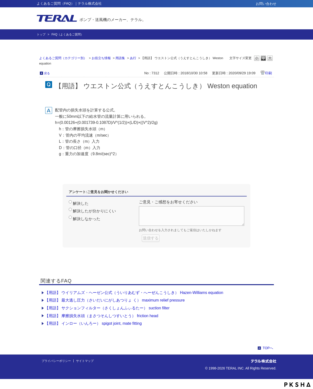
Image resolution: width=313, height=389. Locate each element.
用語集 (120, 58)
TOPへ (268, 348)
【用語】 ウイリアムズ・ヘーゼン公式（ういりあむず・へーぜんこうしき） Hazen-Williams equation (134, 293)
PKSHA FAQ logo (297, 384)
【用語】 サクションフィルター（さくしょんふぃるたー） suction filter (107, 308)
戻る (47, 73)
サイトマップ (85, 360)
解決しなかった (86, 219)
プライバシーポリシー (56, 360)
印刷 (268, 73)
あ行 (133, 58)
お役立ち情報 (101, 58)
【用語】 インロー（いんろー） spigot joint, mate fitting (93, 323)
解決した (81, 203)
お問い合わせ (266, 4)
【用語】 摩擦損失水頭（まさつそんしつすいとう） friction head (101, 316)
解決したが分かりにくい (94, 211)
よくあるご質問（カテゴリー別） (63, 58)
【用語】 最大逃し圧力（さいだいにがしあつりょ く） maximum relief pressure (115, 300)
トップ (41, 34)
